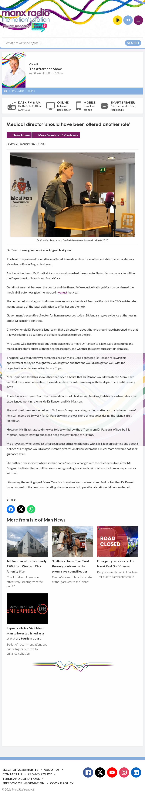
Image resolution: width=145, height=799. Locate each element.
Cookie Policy (61, 783)
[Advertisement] (76, 705)
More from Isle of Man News (58, 135)
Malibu (30, 90)
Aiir (33, 789)
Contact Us (12, 774)
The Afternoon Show (45, 69)
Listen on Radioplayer (64, 107)
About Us (51, 769)
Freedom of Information (23, 783)
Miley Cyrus (16, 90)
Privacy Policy (40, 774)
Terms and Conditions (21, 778)
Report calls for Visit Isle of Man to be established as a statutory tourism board (27, 617)
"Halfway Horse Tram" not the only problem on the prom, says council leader (72, 549)
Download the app (89, 107)
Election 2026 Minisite (20, 769)
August (62, 292)
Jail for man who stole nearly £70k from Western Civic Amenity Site (27, 549)
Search (133, 43)
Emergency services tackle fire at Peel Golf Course (117, 547)
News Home (21, 135)
